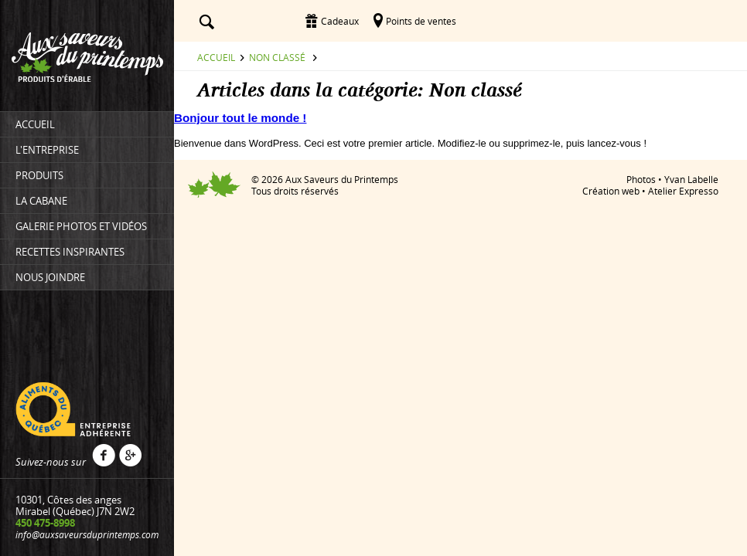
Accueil (216, 57)
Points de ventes (421, 21)
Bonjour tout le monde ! (240, 117)
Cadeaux (340, 21)
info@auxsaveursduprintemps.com (87, 534)
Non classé (277, 57)
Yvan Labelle (691, 179)
